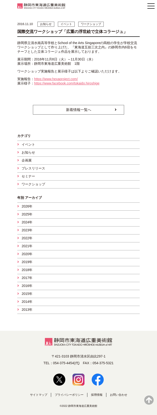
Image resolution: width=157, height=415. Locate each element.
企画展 (27, 160)
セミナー (28, 176)
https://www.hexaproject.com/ (56, 79)
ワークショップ (33, 184)
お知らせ (28, 152)
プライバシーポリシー (69, 394)
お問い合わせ (118, 394)
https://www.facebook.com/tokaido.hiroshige (66, 83)
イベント (28, 144)
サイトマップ (38, 394)
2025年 (27, 214)
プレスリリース (33, 168)
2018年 (27, 270)
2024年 (27, 222)
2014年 (27, 302)
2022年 (27, 238)
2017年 (27, 278)
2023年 (27, 230)
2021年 (27, 246)
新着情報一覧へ (78, 110)
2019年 (27, 262)
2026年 (27, 206)
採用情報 (97, 394)
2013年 (27, 309)
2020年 (27, 254)
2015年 (27, 294)
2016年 (27, 286)
